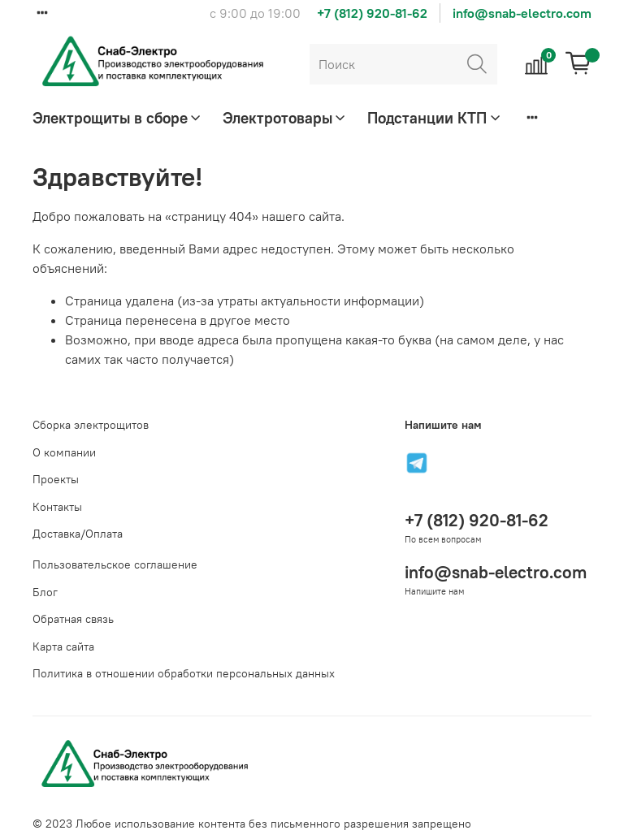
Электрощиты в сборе (117, 118)
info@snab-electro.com (522, 13)
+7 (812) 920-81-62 (372, 13)
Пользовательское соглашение (114, 564)
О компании (64, 452)
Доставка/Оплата (77, 533)
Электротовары (285, 118)
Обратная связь (73, 619)
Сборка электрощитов (90, 424)
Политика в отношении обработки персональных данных (183, 673)
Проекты (55, 479)
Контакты (57, 507)
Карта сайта (63, 646)
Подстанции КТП (434, 118)
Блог (45, 592)
